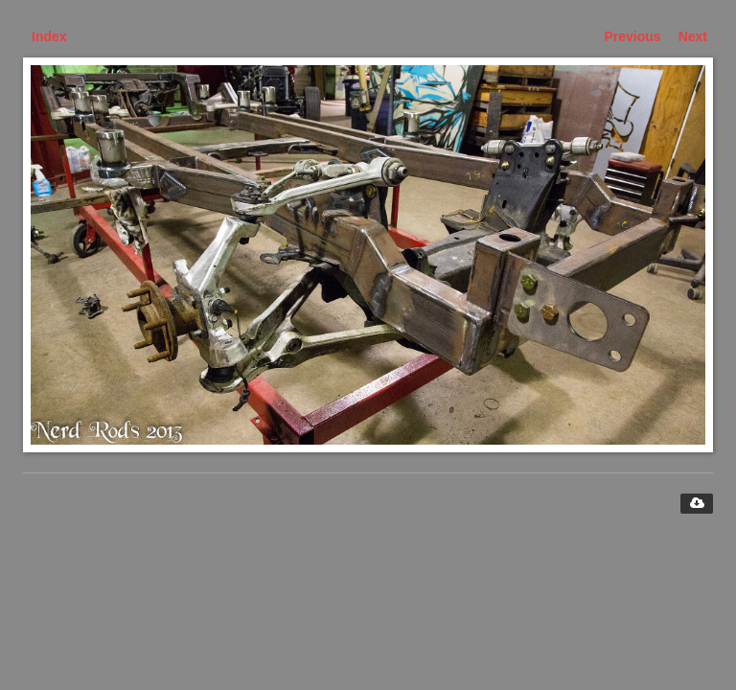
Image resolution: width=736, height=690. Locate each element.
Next (692, 36)
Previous (633, 36)
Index (49, 36)
